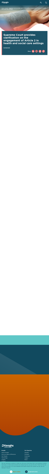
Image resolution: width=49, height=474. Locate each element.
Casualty (26, 452)
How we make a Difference (9, 454)
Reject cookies (16, 471)
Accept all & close (33, 471)
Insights (3, 459)
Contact (4, 461)
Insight (6, 8)
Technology (4, 457)
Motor (26, 459)
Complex (26, 454)
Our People (4, 456)
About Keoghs (5, 452)
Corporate (27, 456)
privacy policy (6, 467)
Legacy (26, 457)
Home (3, 8)
